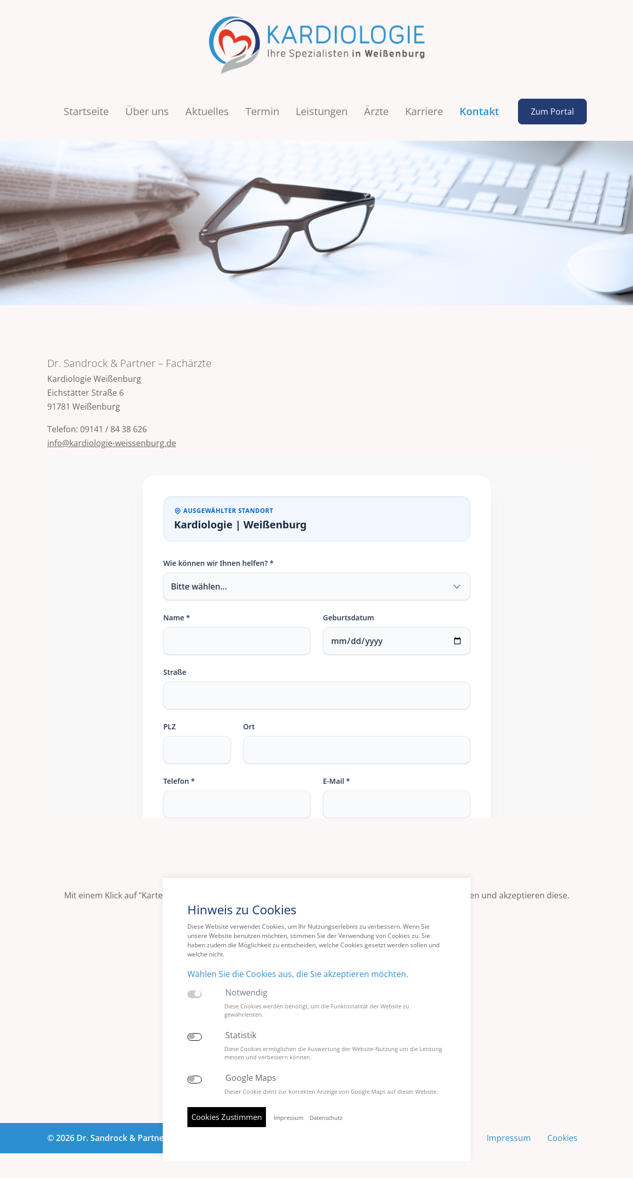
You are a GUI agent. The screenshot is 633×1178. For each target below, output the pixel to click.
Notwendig (246, 992)
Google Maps (250, 1078)
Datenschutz (326, 1117)
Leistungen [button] (322, 111)
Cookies (562, 1138)
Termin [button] (262, 111)
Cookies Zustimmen (226, 1117)
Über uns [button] (147, 111)
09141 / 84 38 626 (113, 429)
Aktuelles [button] (207, 111)
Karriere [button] (424, 111)
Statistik (240, 1035)
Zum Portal (552, 111)
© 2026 (130, 1138)
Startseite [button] (86, 111)
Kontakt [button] (479, 111)
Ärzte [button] (376, 111)
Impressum (509, 1138)
